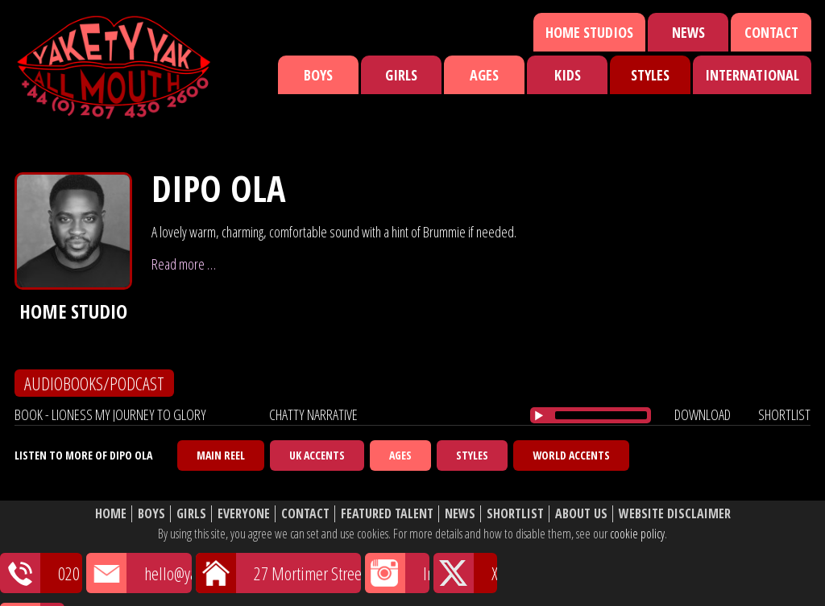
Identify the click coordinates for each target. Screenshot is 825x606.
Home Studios (589, 32)
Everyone (244, 513)
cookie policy (637, 533)
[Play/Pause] (539, 415)
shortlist (784, 414)
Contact (771, 32)
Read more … (183, 264)
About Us (581, 513)
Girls (401, 75)
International (752, 75)
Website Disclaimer (675, 513)
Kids (567, 75)
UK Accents (317, 455)
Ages (484, 75)
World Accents (571, 455)
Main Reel (221, 455)
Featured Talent (387, 513)
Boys (318, 75)
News (688, 32)
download (702, 414)
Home (110, 513)
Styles (650, 75)
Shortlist (515, 513)
